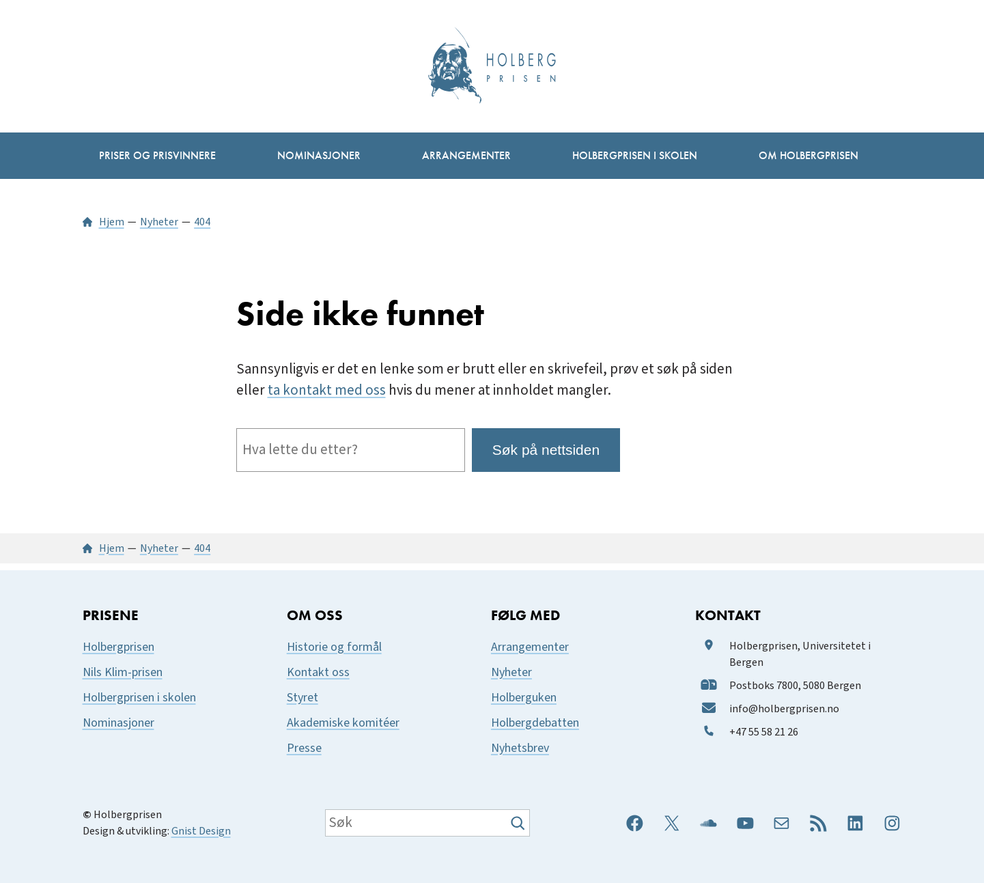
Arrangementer (530, 647)
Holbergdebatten (535, 722)
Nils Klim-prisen (123, 672)
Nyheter (511, 672)
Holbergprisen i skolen (139, 697)
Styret (302, 697)
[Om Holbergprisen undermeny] (808, 156)
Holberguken (524, 697)
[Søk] (519, 823)
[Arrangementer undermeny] (466, 156)
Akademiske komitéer (343, 722)
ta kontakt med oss (327, 390)
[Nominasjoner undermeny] (319, 156)
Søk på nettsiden (546, 450)
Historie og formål (334, 647)
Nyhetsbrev (520, 748)
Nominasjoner (118, 722)
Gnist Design (201, 831)
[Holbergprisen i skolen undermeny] (634, 156)
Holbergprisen (118, 647)
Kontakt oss (318, 672)
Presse (304, 748)
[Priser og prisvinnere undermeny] (157, 156)
